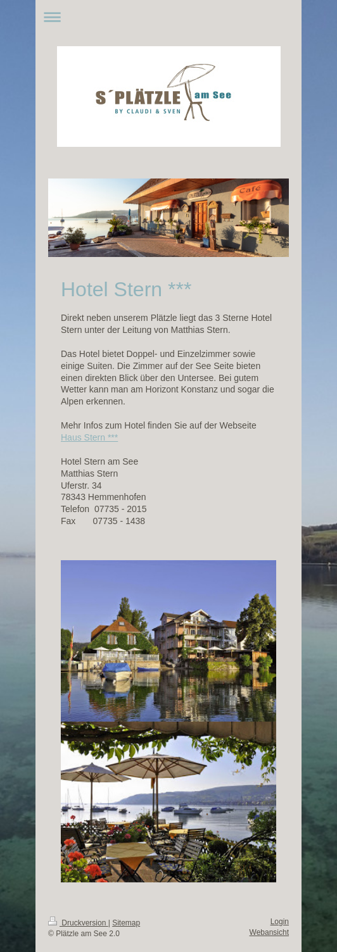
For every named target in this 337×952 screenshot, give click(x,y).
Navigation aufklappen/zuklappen (168, 16)
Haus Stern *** (89, 437)
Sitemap (126, 922)
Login (279, 921)
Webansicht (269, 932)
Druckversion (78, 922)
